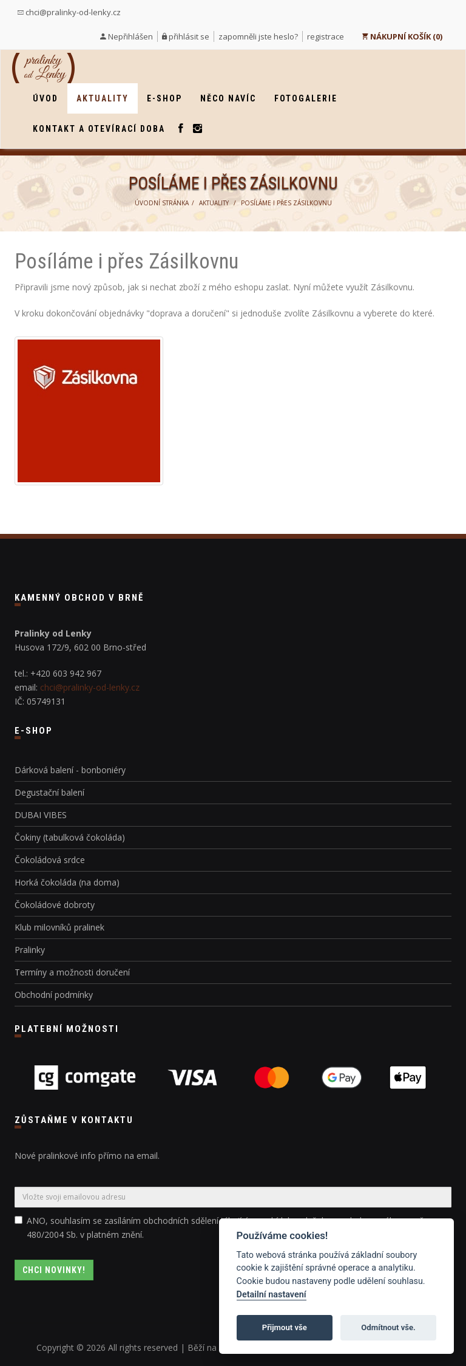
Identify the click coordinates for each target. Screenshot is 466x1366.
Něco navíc (228, 98)
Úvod (45, 98)
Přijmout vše (284, 1327)
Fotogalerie (305, 98)
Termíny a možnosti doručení (72, 972)
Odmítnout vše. (388, 1327)
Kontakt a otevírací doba (99, 129)
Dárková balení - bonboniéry (70, 770)
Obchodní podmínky (54, 994)
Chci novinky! (54, 1270)
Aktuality (102, 98)
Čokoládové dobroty (55, 904)
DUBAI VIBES (41, 815)
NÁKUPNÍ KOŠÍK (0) (402, 36)
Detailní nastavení (271, 1294)
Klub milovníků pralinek (59, 927)
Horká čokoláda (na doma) (67, 882)
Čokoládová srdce (50, 860)
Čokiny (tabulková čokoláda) (70, 837)
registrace (325, 36)
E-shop (164, 98)
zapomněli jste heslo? (258, 36)
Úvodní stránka (162, 203)
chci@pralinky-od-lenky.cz (69, 12)
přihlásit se (189, 36)
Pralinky (30, 949)
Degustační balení (49, 792)
